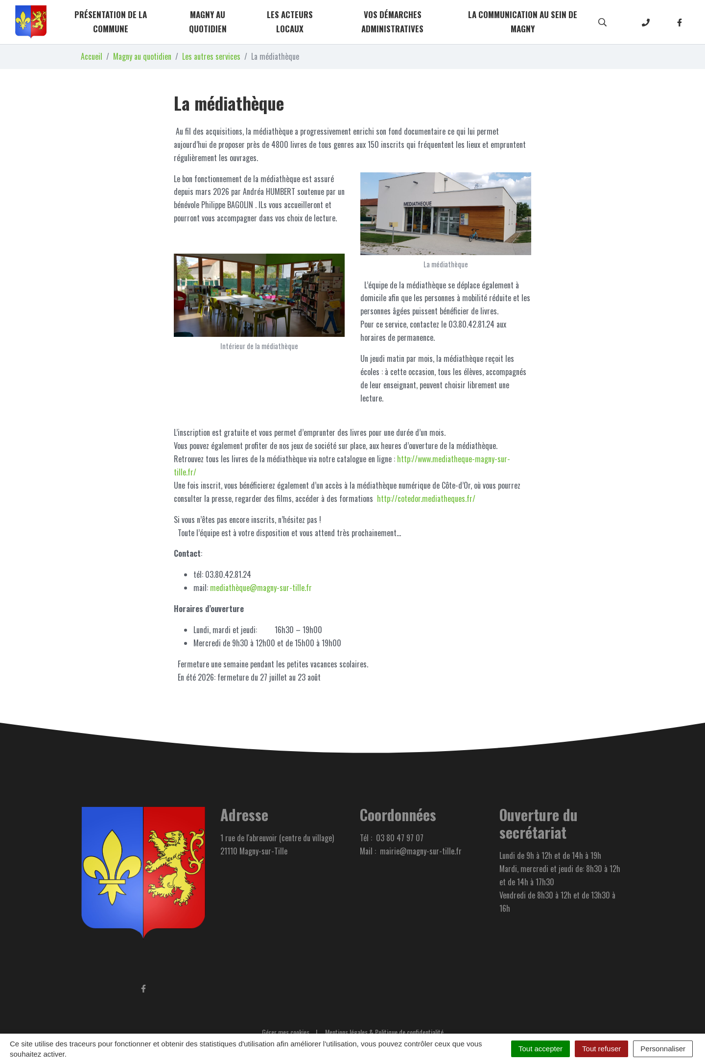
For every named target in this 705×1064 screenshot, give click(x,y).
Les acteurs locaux (290, 21)
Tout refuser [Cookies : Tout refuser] (601, 1048)
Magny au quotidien (208, 21)
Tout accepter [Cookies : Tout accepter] (540, 1048)
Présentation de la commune (110, 21)
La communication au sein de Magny (522, 21)
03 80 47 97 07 (399, 838)
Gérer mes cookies (285, 1032)
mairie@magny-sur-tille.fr (421, 851)
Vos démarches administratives (392, 21)
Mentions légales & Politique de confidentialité (384, 1032)
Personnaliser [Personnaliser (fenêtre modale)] (662, 1048)
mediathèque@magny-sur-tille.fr (261, 587)
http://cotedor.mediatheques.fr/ (425, 498)
